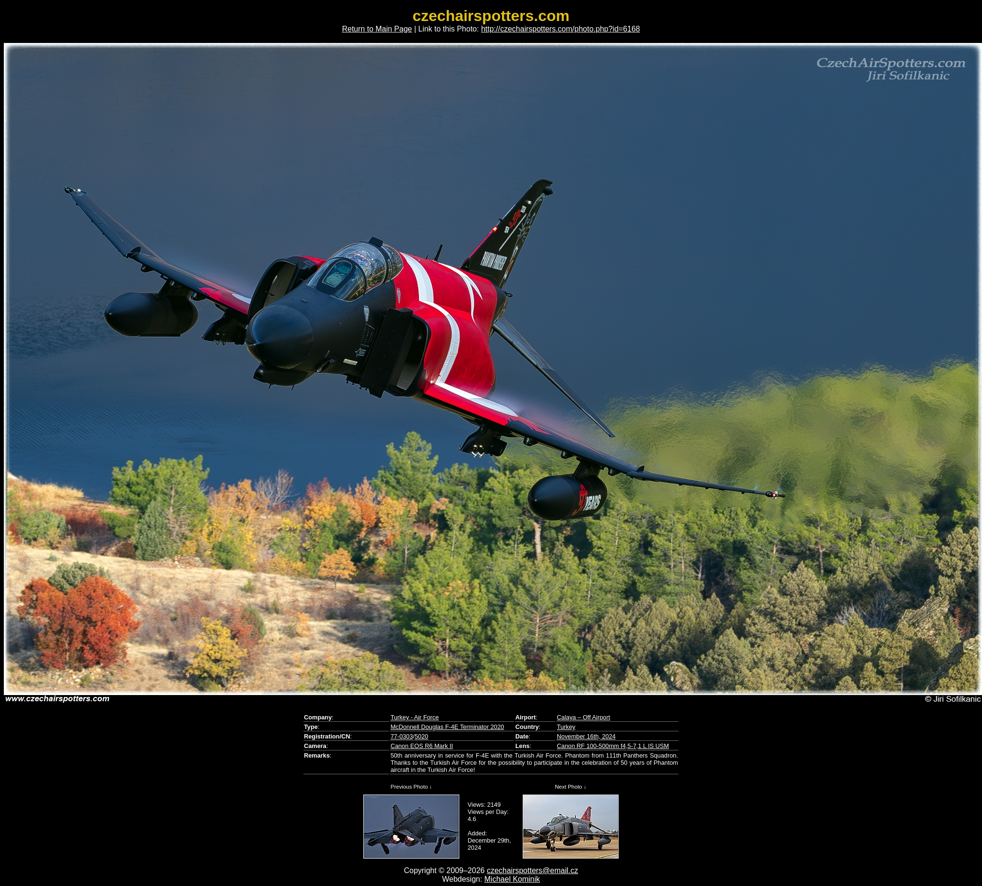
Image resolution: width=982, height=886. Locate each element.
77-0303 (401, 736)
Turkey (566, 726)
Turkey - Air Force (414, 717)
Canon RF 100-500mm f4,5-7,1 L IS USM (613, 745)
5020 (421, 736)
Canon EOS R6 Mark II (421, 745)
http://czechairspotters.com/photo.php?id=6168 (560, 29)
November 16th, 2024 (586, 736)
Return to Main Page (377, 29)
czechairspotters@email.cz (532, 870)
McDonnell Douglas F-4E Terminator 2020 (447, 726)
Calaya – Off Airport (583, 717)
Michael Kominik (512, 879)
